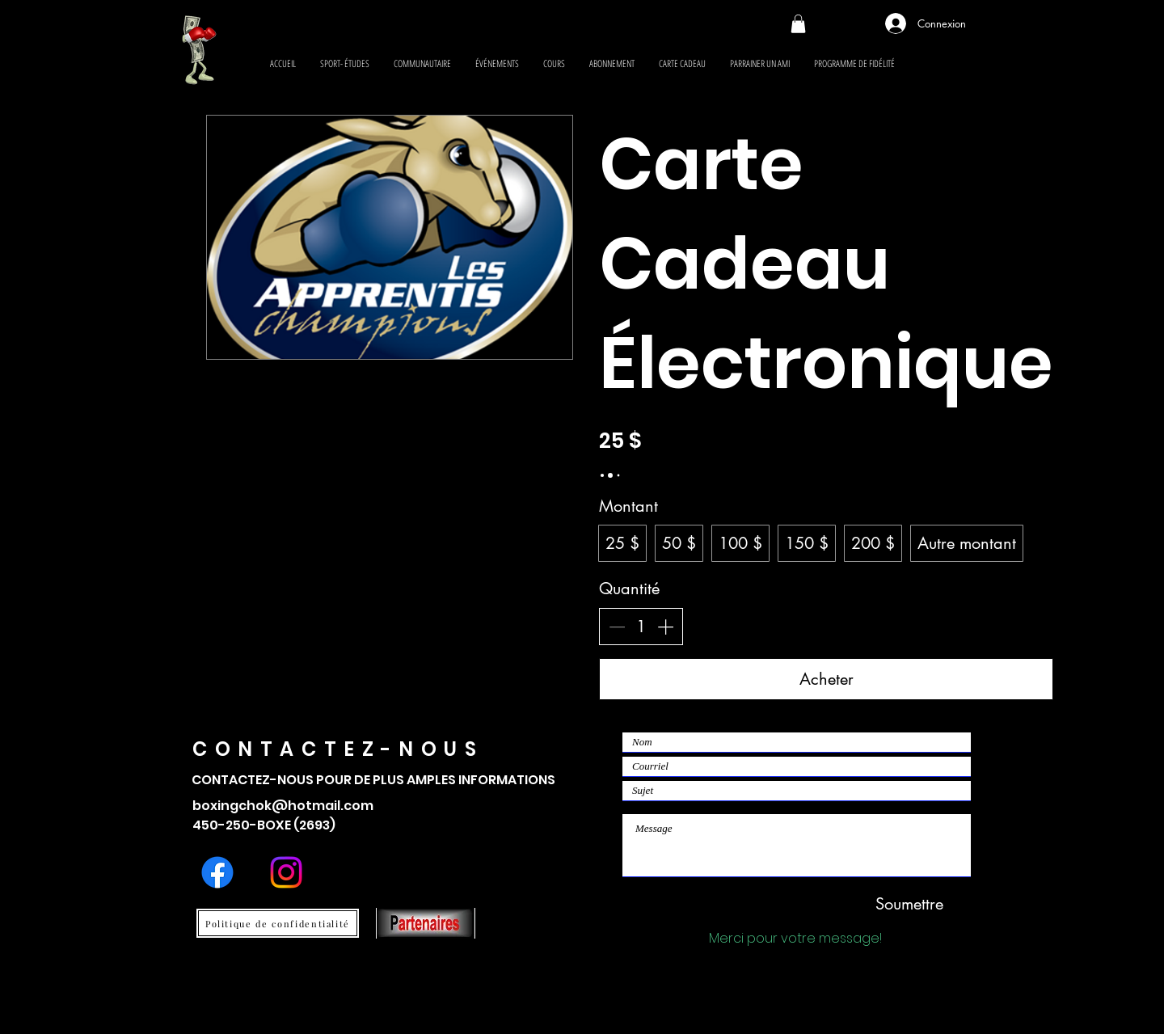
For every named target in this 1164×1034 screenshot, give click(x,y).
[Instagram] (286, 872)
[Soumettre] (909, 903)
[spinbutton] (641, 626)
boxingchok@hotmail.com (282, 805)
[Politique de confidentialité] (278, 923)
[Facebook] (217, 872)
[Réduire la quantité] (617, 626)
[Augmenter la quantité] (665, 626)
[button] (798, 24)
